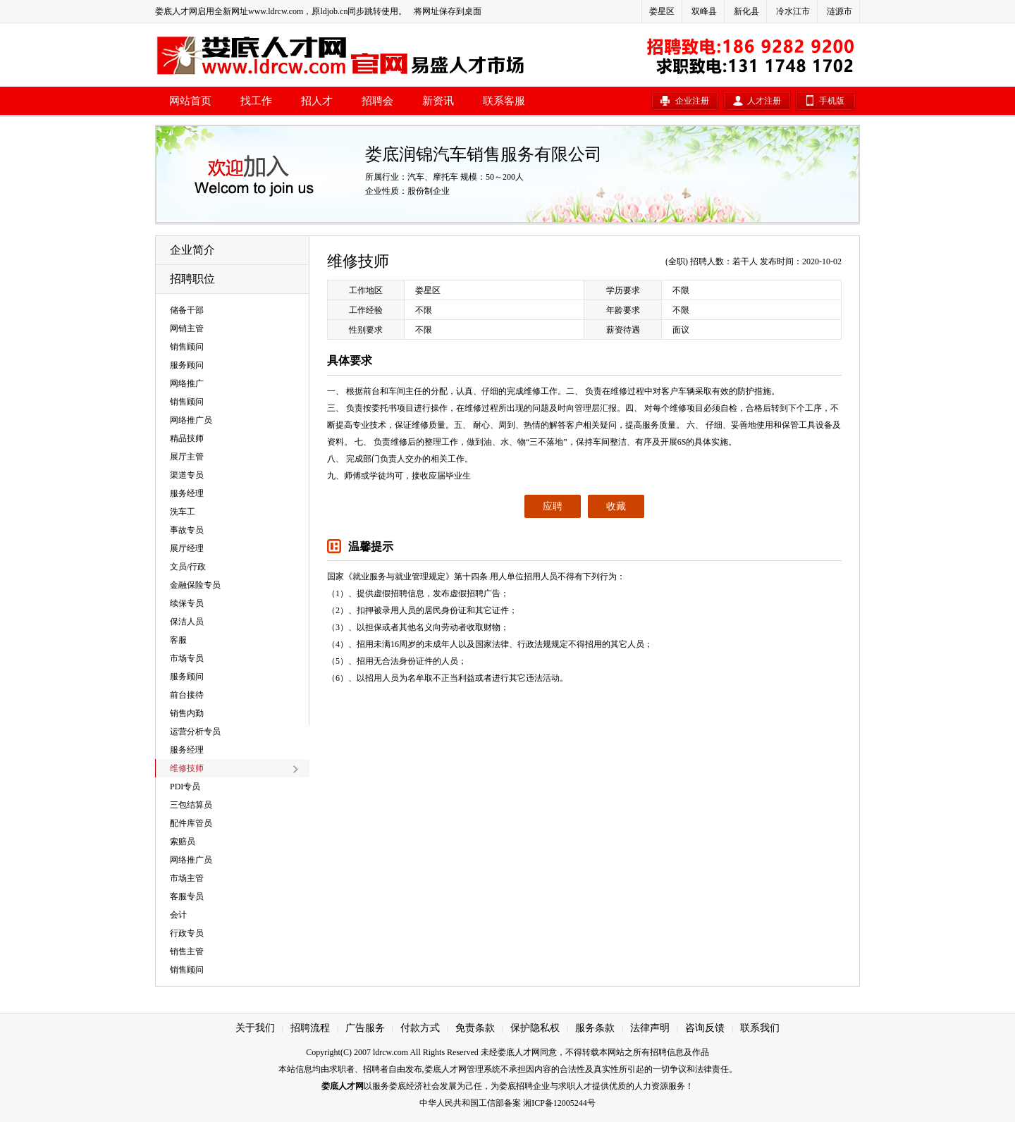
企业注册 (692, 101)
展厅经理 (187, 548)
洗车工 (182, 512)
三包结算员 (191, 805)
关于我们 (255, 1028)
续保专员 (187, 603)
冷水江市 (793, 11)
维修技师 (187, 768)
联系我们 (760, 1028)
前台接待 (187, 695)
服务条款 (595, 1028)
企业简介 (192, 250)
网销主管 (187, 328)
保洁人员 (187, 622)
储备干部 (187, 310)
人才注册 (764, 101)
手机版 (831, 101)
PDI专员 (185, 786)
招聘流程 (310, 1028)
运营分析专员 (195, 731)
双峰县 (704, 11)
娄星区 (662, 11)
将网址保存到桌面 (447, 11)
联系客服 (504, 100)
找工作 (256, 100)
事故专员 (187, 530)
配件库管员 (191, 823)
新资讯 (438, 100)
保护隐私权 (535, 1028)
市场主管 (187, 878)
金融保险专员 (195, 585)
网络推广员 (191, 420)
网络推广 (187, 383)
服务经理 (187, 493)
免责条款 (475, 1028)
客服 (178, 640)
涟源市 (839, 11)
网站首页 (190, 100)
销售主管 (187, 951)
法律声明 (650, 1028)
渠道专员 (187, 475)
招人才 (317, 100)
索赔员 (182, 841)
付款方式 (420, 1028)
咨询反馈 (705, 1028)
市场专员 (187, 658)
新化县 (746, 11)
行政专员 (187, 933)
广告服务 (365, 1028)
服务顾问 (187, 365)
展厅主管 (187, 457)
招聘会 (377, 100)
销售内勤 (187, 713)
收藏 (616, 506)
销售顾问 (187, 347)
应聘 (552, 506)
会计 (178, 915)
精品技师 (187, 438)
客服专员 (187, 896)
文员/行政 (188, 567)
